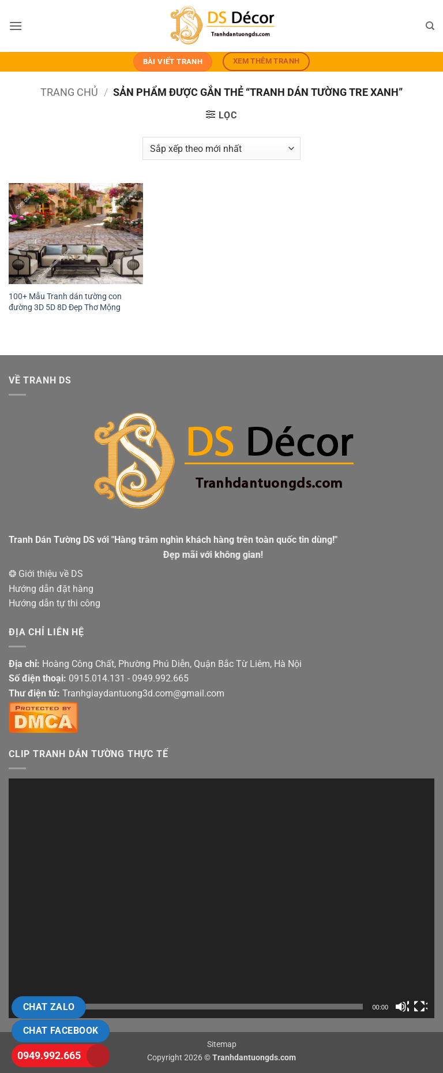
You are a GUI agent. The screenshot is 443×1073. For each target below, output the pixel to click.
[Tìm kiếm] (430, 26)
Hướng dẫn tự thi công (54, 603)
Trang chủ (69, 92)
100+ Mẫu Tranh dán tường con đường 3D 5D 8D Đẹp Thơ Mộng (65, 302)
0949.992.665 (49, 1055)
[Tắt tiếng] (402, 1006)
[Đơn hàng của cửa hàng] (221, 148)
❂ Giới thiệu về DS (46, 573)
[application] (221, 898)
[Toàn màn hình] (420, 1006)
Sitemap (221, 1044)
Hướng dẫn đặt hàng (51, 588)
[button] (15, 26)
